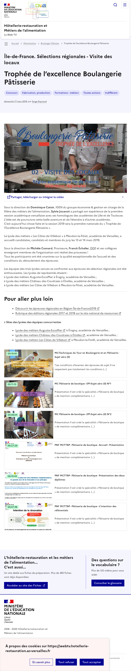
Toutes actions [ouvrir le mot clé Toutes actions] (91, 93)
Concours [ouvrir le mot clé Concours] (11, 93)
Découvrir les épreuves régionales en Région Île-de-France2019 (55, 308)
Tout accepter (91, 662)
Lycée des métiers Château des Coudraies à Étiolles (48, 335)
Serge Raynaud (39, 101)
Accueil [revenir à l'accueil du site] (15, 43)
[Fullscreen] (122, 189)
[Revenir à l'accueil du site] (19, 611)
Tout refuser (66, 662)
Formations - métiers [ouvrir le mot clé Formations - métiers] (67, 93)
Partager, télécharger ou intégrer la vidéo (35, 197)
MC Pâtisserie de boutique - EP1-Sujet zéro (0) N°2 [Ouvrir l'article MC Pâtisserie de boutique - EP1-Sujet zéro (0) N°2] (83, 414)
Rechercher (115, 4)
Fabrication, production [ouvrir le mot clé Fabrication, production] (36, 93)
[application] (65, 158)
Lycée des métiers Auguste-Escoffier (38, 330)
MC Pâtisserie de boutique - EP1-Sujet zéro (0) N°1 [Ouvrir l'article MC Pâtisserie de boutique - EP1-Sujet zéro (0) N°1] (83, 383)
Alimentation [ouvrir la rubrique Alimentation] (29, 43)
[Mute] (116, 189)
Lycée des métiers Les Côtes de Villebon (41, 340)
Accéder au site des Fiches (24, 585)
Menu (124, 4)
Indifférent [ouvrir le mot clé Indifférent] (111, 93)
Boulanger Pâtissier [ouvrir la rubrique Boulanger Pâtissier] (50, 43)
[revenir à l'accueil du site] (65, 28)
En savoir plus (41, 662)
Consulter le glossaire (108, 583)
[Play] (65, 158)
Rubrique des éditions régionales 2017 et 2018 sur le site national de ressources (66, 313)
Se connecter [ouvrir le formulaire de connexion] (113, 658)
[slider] (63, 189)
